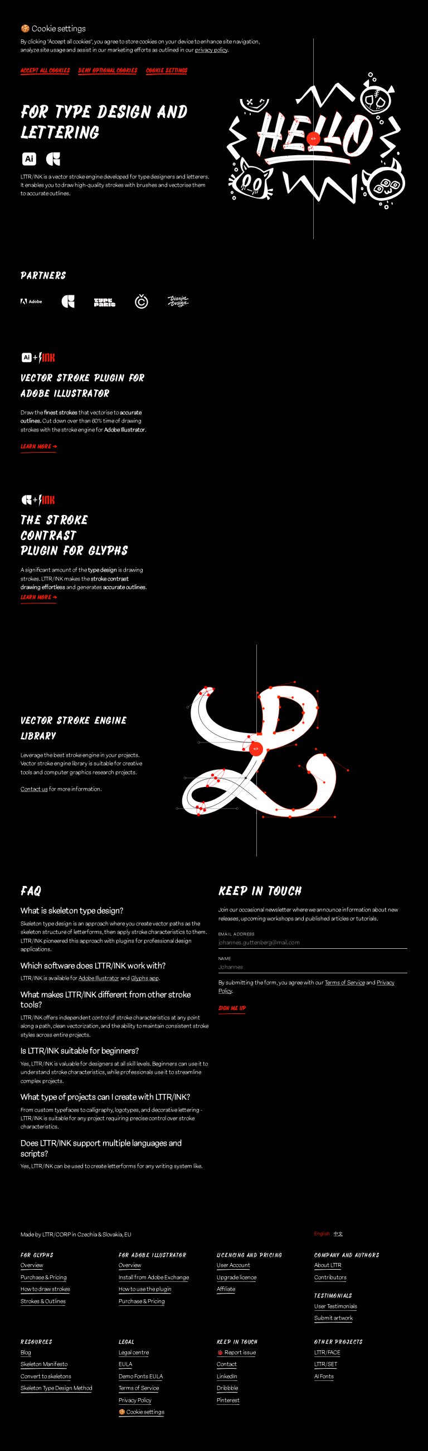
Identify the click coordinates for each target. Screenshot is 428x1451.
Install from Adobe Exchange (154, 1277)
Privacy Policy (135, 1400)
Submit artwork (333, 1318)
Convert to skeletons (46, 1376)
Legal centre (134, 1352)
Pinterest (228, 1400)
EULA (125, 1364)
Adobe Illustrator (99, 978)
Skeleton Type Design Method (57, 1388)
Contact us (34, 789)
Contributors (330, 1277)
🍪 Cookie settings (141, 1412)
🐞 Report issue (236, 1352)
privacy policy (211, 50)
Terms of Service (345, 983)
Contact (227, 1364)
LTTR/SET (325, 1364)
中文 (338, 1233)
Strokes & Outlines (43, 1301)
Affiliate (226, 1289)
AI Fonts (324, 1376)
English (322, 1233)
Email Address (236, 934)
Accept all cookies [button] (45, 70)
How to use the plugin (145, 1289)
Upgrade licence (236, 1277)
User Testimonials (335, 1306)
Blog (26, 1352)
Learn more (36, 446)
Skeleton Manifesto (44, 1364)
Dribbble (227, 1388)
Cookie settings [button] (166, 70)
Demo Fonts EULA (141, 1376)
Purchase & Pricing (44, 1277)
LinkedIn (227, 1376)
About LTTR (328, 1265)
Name (224, 958)
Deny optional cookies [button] (107, 70)
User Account (233, 1265)
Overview (32, 1265)
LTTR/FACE (327, 1352)
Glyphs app (145, 978)
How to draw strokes (45, 1289)
